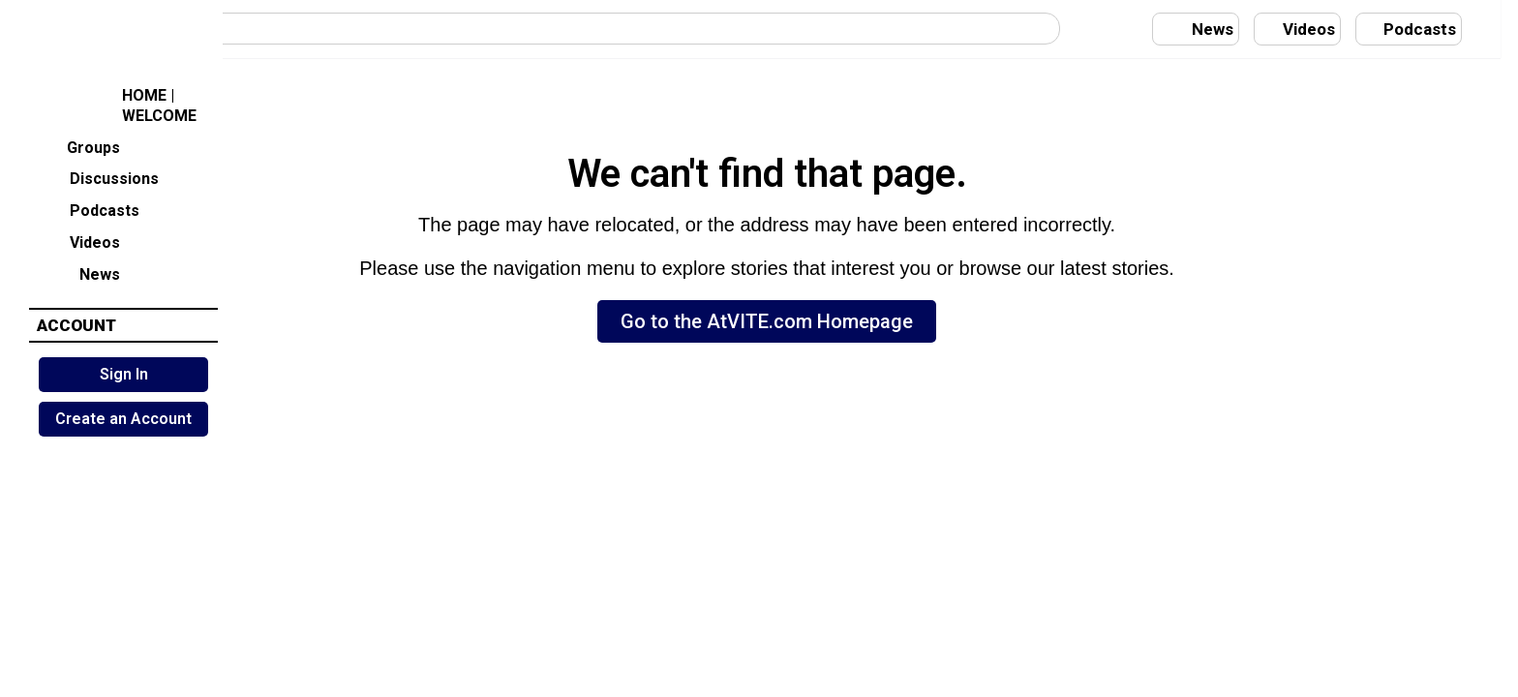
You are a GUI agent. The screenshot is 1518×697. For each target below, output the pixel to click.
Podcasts (88, 209)
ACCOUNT (76, 325)
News (79, 272)
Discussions (98, 178)
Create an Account (123, 418)
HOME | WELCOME (117, 105)
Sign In (124, 374)
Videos (79, 240)
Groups (79, 146)
